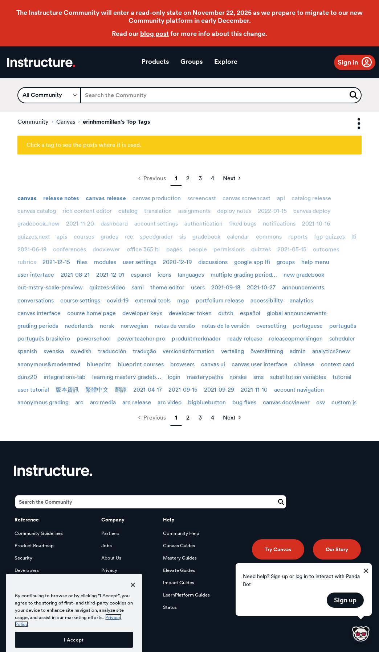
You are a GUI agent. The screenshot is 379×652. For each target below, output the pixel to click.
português (342, 325)
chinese (304, 364)
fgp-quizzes (329, 236)
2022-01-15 (272, 210)
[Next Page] (231, 178)
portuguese (308, 325)
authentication (203, 223)
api (281, 198)
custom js (343, 402)
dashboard (114, 223)
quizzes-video (107, 287)
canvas (27, 198)
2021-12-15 (56, 262)
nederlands (79, 325)
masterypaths (205, 377)
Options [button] (352, 124)
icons (164, 274)
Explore (225, 61)
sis (182, 236)
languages (191, 274)
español (250, 313)
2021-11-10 (254, 389)
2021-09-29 (219, 389)
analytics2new (331, 351)
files (82, 262)
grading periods (37, 325)
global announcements (296, 313)
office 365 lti (143, 249)
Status (170, 607)
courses (84, 236)
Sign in (348, 62)
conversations (35, 300)
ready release (244, 338)
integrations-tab (65, 377)
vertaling (232, 351)
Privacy (109, 570)
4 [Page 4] (212, 178)
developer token (190, 313)
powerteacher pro (141, 338)
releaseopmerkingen (296, 338)
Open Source (29, 582)
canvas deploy (312, 210)
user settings (139, 262)
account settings (156, 223)
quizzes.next (33, 236)
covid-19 (118, 300)
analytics (301, 300)
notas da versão (175, 325)
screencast (201, 198)
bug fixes (244, 402)
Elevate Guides (179, 570)
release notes (61, 198)
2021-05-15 (291, 249)
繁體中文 (97, 389)
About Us (111, 558)
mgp (183, 300)
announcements (303, 287)
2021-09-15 (182, 389)
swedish (80, 351)
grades (109, 236)
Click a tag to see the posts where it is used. (84, 144)
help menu (315, 262)
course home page (91, 313)
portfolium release (220, 300)
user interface (35, 274)
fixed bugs (242, 223)
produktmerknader (196, 338)
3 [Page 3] (200, 178)
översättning (266, 351)
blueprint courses (141, 364)
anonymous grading (43, 402)
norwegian (134, 325)
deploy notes (234, 210)
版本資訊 (67, 389)
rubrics (26, 262)
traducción (112, 351)
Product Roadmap (34, 545)
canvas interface (39, 313)
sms (258, 377)
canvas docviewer (286, 402)
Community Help (181, 533)
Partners (110, 533)
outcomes (326, 249)
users (198, 287)
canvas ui (213, 364)
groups (286, 262)
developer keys (142, 313)
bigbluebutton (207, 402)
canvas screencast (246, 198)
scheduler (342, 338)
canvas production (157, 198)
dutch (225, 313)
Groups (191, 61)
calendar (238, 236)
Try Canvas (278, 549)
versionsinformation (189, 351)
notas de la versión (225, 325)
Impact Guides (178, 582)
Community (33, 121)
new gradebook (304, 274)
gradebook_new (38, 223)
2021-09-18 (225, 287)
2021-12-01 (110, 274)
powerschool (94, 338)
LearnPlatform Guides (186, 595)
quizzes (261, 249)
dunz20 (27, 377)
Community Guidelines (39, 533)
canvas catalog (36, 210)
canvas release (106, 198)
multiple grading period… (244, 274)
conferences (69, 249)
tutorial (342, 377)
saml (138, 287)
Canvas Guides (179, 545)
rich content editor (87, 210)
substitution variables (298, 377)
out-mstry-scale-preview (50, 287)
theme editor (167, 287)
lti (353, 236)
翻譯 (121, 389)
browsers (182, 364)
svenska (54, 351)
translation (158, 210)
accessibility (266, 300)
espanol (141, 274)
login (174, 377)
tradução (144, 351)
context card (337, 364)
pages (174, 249)
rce (129, 236)
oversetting (271, 325)
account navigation (299, 389)
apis (62, 236)
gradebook (206, 236)
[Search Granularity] (49, 95)
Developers (27, 570)
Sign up (345, 600)
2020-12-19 (177, 262)
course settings (80, 300)
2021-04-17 (147, 389)
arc (79, 402)
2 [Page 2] (188, 178)
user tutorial (33, 389)
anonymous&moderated (48, 364)
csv (320, 402)
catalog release (311, 198)
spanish (27, 351)
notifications (279, 223)
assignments (194, 210)
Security (23, 558)
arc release (136, 402)
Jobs (106, 545)
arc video (170, 402)
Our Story (337, 549)
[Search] (221, 95)
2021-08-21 (75, 274)
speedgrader (156, 236)
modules (105, 262)
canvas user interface (260, 364)
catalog (128, 210)
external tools (153, 300)
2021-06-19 (31, 249)
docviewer (106, 249)
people (197, 249)
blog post (154, 33)
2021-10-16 (316, 223)
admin (298, 351)
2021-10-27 (261, 287)
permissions (229, 249)
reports (297, 236)
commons (269, 236)
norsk (107, 325)
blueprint (99, 364)
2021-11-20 (80, 223)
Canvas (65, 121)
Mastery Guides (180, 558)
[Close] (133, 609)
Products (155, 61)
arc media (103, 402)
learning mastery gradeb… (126, 377)
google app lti (252, 262)
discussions (213, 262)
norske (238, 377)
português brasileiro (43, 338)
